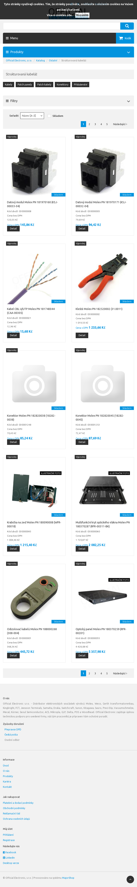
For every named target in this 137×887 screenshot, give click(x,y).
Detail (13, 228)
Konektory (62, 84)
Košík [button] (128, 38)
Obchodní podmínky (14, 808)
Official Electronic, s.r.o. (19, 60)
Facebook (9, 852)
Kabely (8, 84)
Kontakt (7, 787)
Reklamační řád (11, 813)
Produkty (8, 776)
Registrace (9, 840)
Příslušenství (80, 84)
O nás (6, 771)
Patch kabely (44, 84)
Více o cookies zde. (60, 15)
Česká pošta (11, 734)
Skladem (57, 115)
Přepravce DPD (13, 729)
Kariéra (7, 781)
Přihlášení (8, 835)
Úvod (6, 765)
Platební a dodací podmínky (18, 803)
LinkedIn (9, 857)
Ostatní (53, 60)
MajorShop (68, 878)
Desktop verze (11, 863)
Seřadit (14, 115)
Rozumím (82, 15)
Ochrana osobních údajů (16, 819)
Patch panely (25, 84)
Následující (121, 124)
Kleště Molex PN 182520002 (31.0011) (99, 309)
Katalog (40, 60)
